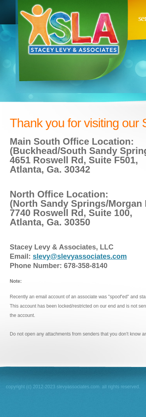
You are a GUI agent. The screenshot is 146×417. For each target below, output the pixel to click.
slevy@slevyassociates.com (80, 256)
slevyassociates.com (71, 46)
